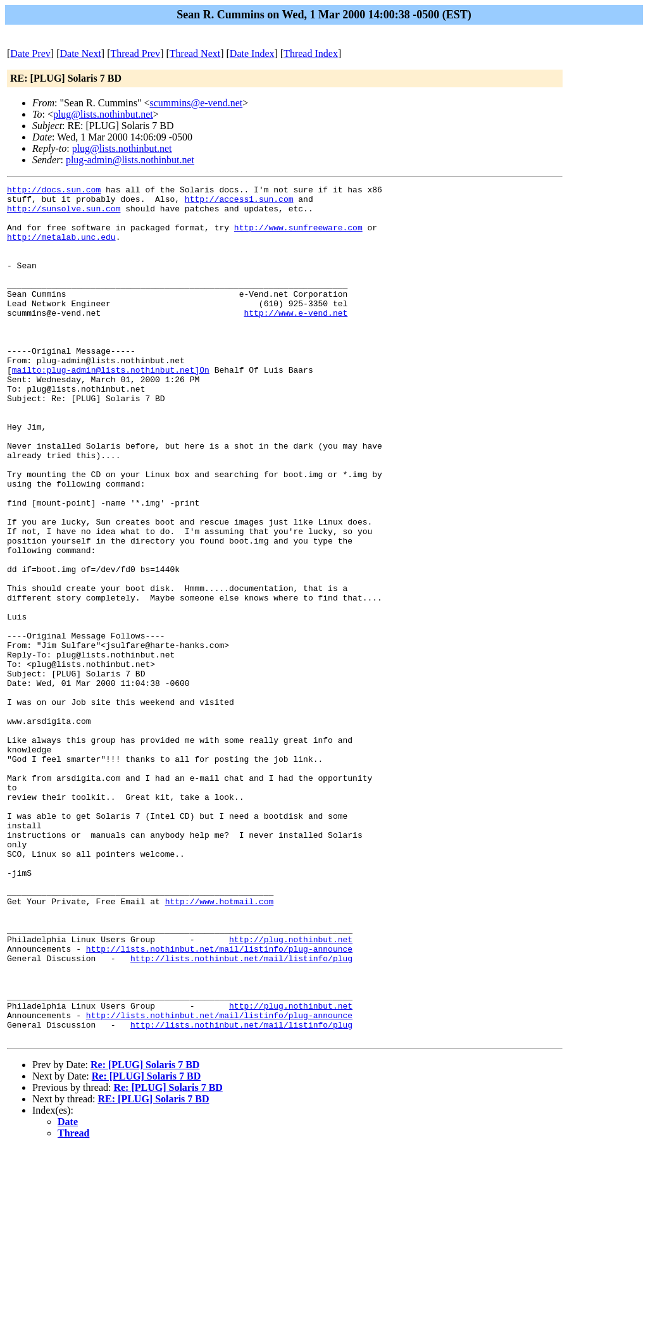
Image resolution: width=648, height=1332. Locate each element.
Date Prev (30, 53)
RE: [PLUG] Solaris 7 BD (153, 1269)
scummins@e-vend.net (196, 102)
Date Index (252, 53)
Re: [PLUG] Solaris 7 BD (144, 1235)
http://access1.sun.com (239, 202)
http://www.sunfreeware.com (298, 236)
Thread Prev (135, 53)
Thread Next (195, 53)
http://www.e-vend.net (295, 339)
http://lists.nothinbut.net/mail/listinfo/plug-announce (219, 1102)
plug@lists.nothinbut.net (103, 114)
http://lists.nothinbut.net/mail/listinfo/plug (241, 1113)
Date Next (80, 53)
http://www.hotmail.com (219, 1045)
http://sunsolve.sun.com (63, 214)
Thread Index (311, 53)
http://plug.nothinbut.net (290, 1091)
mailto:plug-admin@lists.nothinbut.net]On (110, 407)
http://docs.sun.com (54, 191)
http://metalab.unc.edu (61, 248)
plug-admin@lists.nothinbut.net (130, 159)
